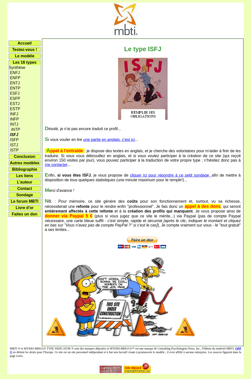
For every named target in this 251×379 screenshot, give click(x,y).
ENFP (14, 78)
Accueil (25, 43)
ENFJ (14, 73)
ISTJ (13, 145)
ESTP (14, 109)
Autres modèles (24, 163)
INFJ (13, 114)
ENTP (14, 88)
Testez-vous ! (24, 49)
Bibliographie (24, 169)
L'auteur (24, 182)
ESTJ (14, 104)
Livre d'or (24, 208)
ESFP (14, 98)
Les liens (24, 176)
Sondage (24, 195)
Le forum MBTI (24, 201)
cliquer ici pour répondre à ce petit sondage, (171, 175)
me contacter (56, 165)
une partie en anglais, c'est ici (109, 139)
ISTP (14, 150)
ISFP (14, 140)
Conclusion (24, 156)
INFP (14, 119)
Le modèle (24, 56)
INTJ (13, 124)
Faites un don (24, 214)
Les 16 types (24, 62)
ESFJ (14, 93)
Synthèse (17, 67)
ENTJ (14, 83)
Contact (24, 188)
